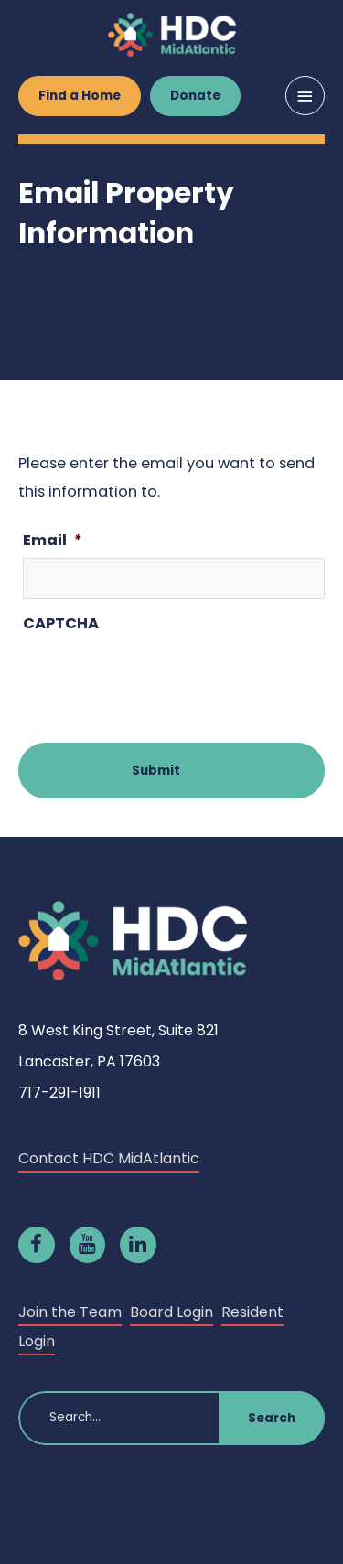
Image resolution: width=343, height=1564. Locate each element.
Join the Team (70, 1312)
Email (52, 540)
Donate (195, 95)
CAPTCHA (61, 623)
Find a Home (79, 95)
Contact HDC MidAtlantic (108, 1158)
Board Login (171, 1312)
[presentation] (162, 677)
